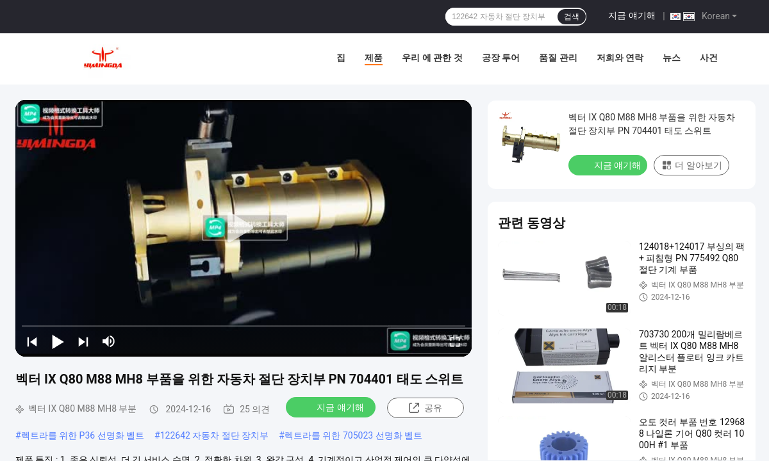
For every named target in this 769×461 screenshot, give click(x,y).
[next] (83, 341)
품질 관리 (558, 58)
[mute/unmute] (109, 341)
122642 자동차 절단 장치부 (214, 435)
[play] (243, 228)
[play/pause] (57, 341)
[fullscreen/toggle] (455, 341)
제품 (374, 58)
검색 (571, 16)
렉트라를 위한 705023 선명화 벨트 (353, 435)
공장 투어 (501, 58)
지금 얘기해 (631, 15)
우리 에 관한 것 (432, 58)
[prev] (32, 341)
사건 (709, 58)
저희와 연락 (620, 58)
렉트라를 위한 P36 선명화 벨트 (82, 435)
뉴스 (672, 58)
